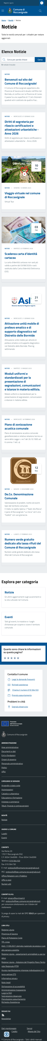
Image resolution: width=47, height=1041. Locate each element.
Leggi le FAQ (7, 993)
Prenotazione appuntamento (13, 999)
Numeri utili (6, 883)
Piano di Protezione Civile (12, 937)
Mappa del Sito (34, 1031)
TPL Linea (6, 941)
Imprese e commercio (10, 801)
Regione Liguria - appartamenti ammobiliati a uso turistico (23, 956)
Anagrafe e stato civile (11, 785)
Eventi (4, 837)
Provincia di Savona (10, 933)
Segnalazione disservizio (12, 996)
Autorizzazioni (7, 789)
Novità (10, 20)
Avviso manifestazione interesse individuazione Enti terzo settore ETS (23, 972)
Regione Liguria (8, 3)
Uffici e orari (6, 879)
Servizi (29, 1028)
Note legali (6, 982)
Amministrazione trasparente (14, 990)
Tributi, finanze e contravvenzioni (15, 805)
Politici (4, 767)
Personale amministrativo (12, 763)
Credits (14, 1031)
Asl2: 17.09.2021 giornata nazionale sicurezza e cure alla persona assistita (23, 948)
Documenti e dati (9, 751)
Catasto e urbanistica (10, 793)
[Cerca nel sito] (39, 11)
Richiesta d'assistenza (11, 1002)
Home (4, 20)
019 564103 (14, 860)
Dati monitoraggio (9, 1028)
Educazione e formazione (12, 797)
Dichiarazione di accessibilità (13, 986)
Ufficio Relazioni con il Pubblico (14, 875)
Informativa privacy (10, 978)
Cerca (40, 59)
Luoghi (4, 833)
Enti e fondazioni (8, 755)
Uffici (4, 771)
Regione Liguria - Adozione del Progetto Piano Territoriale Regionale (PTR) (23, 964)
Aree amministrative (10, 747)
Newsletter (6, 1018)
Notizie (7, 74)
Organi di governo (9, 759)
